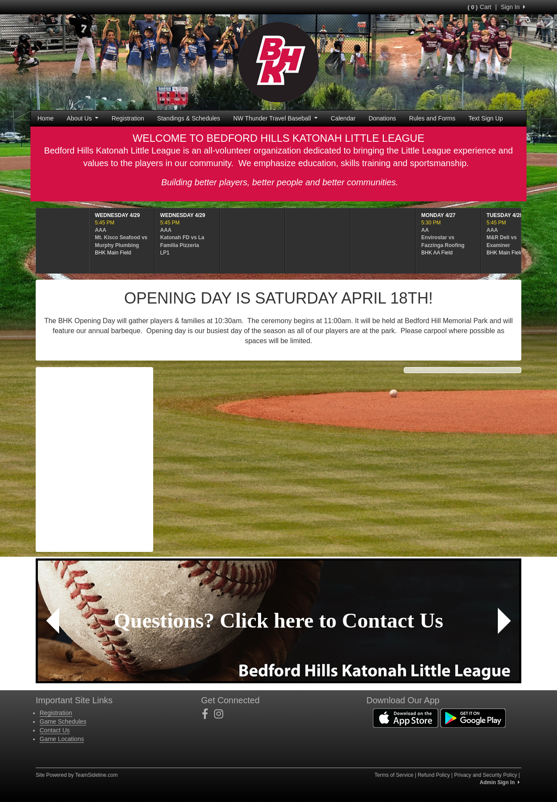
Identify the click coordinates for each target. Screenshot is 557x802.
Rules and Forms (432, 118)
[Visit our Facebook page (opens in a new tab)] (208, 714)
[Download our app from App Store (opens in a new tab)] (405, 717)
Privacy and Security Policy (485, 775)
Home (45, 118)
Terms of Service (393, 775)
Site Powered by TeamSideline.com (77, 775)
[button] (53, 620)
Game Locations (62, 738)
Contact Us (55, 730)
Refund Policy (434, 775)
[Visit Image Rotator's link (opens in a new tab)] (278, 621)
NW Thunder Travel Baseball (275, 118)
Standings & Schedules (188, 118)
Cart (479, 6)
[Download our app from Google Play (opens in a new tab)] (473, 717)
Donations (382, 118)
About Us (82, 118)
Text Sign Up (486, 118)
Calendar (343, 118)
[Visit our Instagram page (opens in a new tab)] (222, 714)
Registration (127, 118)
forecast (94, 476)
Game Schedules (63, 721)
